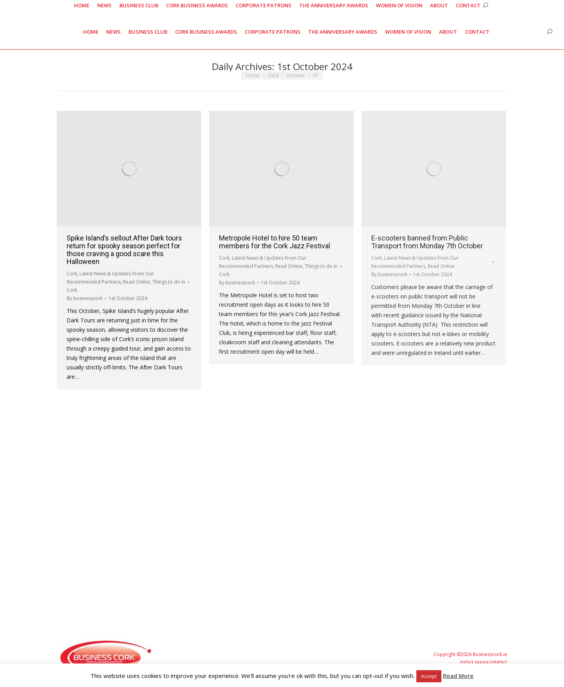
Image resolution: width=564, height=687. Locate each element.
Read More (458, 676)
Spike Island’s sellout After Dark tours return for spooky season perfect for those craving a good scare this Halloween (124, 250)
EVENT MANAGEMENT (483, 662)
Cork (72, 273)
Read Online (136, 281)
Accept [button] (429, 676)
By (85, 298)
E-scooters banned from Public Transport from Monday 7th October (427, 242)
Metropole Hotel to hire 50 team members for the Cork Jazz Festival (274, 242)
